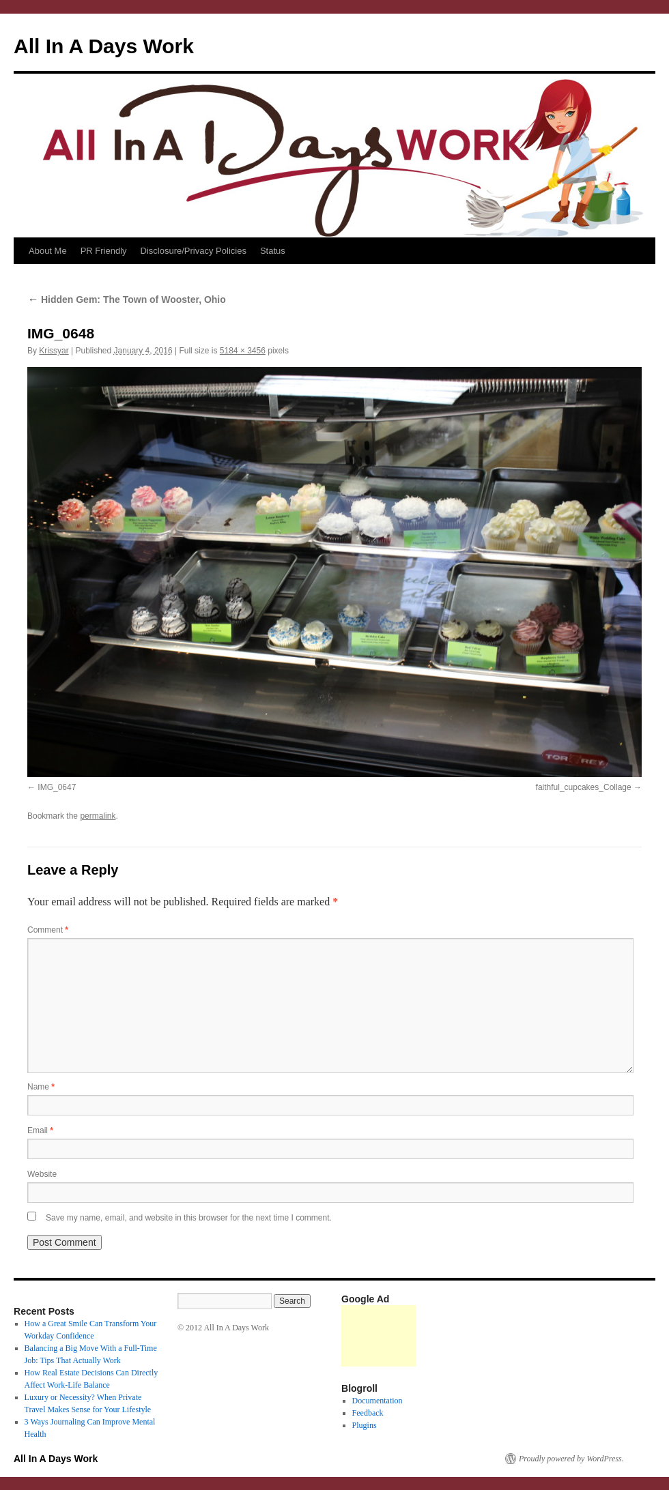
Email (40, 1130)
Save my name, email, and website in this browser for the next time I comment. (189, 1218)
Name (41, 1087)
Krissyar (53, 350)
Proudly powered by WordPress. (571, 1458)
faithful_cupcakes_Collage (583, 787)
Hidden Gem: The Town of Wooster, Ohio (126, 299)
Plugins (364, 1425)
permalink (97, 816)
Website (42, 1174)
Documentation (377, 1400)
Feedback (368, 1413)
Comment (47, 930)
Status (272, 251)
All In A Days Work (104, 46)
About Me (48, 251)
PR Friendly (104, 251)
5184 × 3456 (243, 350)
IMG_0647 (57, 787)
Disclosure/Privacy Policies (193, 251)
